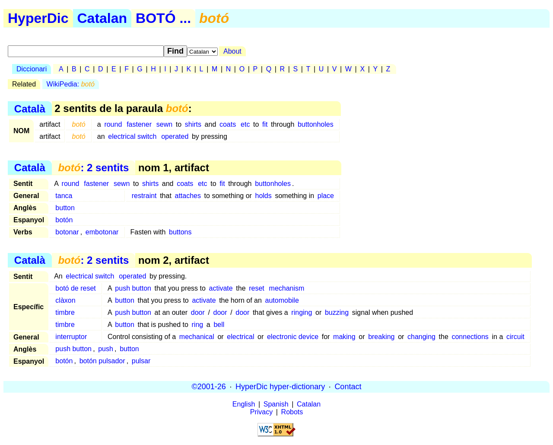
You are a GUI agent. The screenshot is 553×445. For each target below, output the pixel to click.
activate (221, 288)
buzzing (337, 312)
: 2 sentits (93, 167)
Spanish (276, 404)
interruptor (71, 336)
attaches (187, 195)
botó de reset (75, 288)
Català (29, 108)
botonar (67, 232)
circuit (515, 336)
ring (197, 324)
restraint (144, 195)
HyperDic (38, 18)
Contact (347, 386)
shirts (193, 124)
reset (256, 288)
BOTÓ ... (163, 18)
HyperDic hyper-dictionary (280, 386)
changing (421, 336)
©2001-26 (209, 386)
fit (264, 124)
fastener (139, 124)
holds (263, 195)
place (326, 195)
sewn (164, 124)
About (232, 51)
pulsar (141, 361)
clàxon (65, 300)
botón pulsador (102, 361)
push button (133, 288)
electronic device (292, 336)
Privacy (261, 412)
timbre (64, 312)
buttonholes (316, 124)
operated (174, 136)
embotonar (102, 232)
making (344, 336)
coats (227, 124)
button (64, 207)
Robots (292, 412)
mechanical (196, 336)
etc (245, 124)
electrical (240, 336)
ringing (301, 312)
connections (469, 336)
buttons (180, 232)
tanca (63, 195)
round (113, 124)
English (243, 404)
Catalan (102, 18)
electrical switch (132, 136)
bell (218, 324)
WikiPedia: (71, 84)
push (105, 348)
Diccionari (31, 69)
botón (64, 220)
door (198, 312)
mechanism (287, 288)
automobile (282, 300)
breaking (381, 336)
